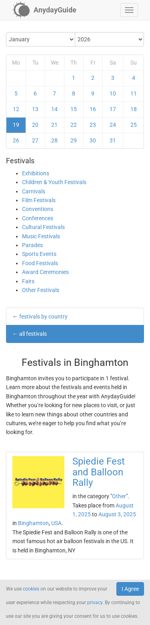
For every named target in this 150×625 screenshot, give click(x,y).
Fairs (28, 281)
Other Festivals (40, 290)
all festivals (33, 334)
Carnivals (33, 191)
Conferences (37, 218)
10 (113, 93)
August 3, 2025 (117, 514)
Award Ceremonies (45, 272)
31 (113, 140)
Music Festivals (41, 236)
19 (16, 125)
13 (35, 109)
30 (93, 140)
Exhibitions (35, 173)
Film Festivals (39, 200)
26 (16, 140)
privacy (94, 602)
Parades (32, 245)
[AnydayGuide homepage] (44, 10)
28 (54, 140)
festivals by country (43, 316)
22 (73, 125)
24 (113, 125)
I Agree (130, 589)
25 (133, 125)
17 (113, 109)
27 (35, 140)
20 (35, 125)
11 (133, 93)
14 (54, 109)
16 (93, 109)
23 (93, 125)
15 (73, 109)
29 (73, 140)
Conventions (37, 209)
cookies (31, 589)
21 (54, 125)
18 (133, 109)
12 (16, 109)
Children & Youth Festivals (54, 182)
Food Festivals (40, 263)
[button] (129, 10)
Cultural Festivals (43, 227)
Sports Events (39, 254)
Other (119, 496)
